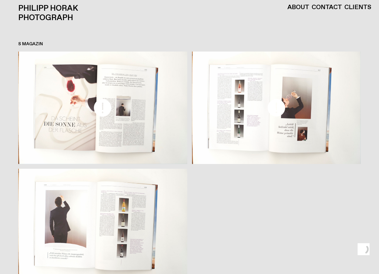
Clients (357, 7)
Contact (327, 7)
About (298, 7)
